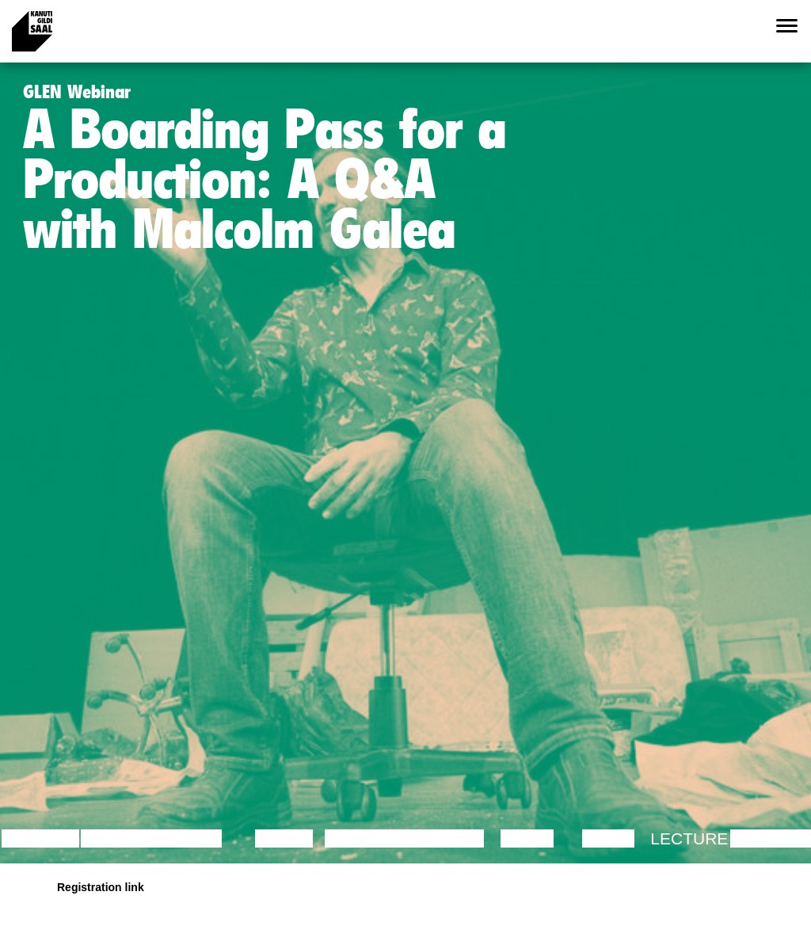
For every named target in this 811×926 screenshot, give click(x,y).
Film (203, 838)
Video (608, 838)
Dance (284, 838)
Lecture (40, 838)
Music (527, 838)
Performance (389, 838)
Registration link (100, 887)
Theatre (446, 838)
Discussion (133, 838)
